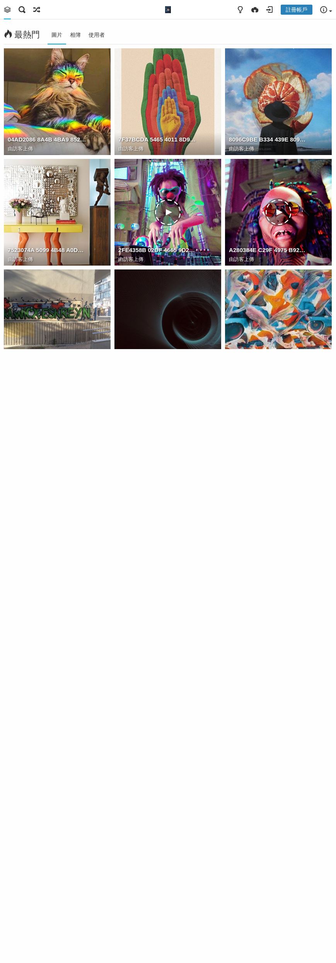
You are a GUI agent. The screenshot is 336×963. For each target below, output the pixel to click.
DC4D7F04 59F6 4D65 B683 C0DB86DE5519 (268, 692)
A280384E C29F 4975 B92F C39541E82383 (268, 250)
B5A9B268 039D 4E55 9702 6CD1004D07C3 (158, 802)
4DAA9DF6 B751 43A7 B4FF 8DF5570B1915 (47, 360)
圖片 (56, 35)
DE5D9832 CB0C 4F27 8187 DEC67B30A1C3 (47, 581)
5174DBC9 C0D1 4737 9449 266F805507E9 (158, 913)
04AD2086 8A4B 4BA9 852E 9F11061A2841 (47, 139)
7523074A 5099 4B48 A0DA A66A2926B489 (47, 250)
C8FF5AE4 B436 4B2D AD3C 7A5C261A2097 (47, 802)
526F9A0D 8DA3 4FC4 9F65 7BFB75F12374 (268, 471)
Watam (243, 480)
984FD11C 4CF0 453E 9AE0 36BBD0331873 (268, 802)
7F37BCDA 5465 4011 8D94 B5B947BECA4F (158, 139)
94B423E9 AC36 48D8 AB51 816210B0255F (47, 692)
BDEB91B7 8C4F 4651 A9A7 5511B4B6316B (268, 581)
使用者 (97, 35)
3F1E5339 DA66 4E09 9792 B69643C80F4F (268, 913)
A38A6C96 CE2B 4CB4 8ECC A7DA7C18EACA (47, 471)
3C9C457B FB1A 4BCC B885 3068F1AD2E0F (268, 360)
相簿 (75, 35)
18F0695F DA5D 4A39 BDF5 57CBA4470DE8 (158, 581)
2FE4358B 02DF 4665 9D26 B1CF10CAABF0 (158, 250)
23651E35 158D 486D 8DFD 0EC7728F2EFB (158, 692)
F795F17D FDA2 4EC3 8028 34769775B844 (158, 360)
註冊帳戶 (296, 10)
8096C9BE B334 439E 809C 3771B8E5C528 (268, 139)
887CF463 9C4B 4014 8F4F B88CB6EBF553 (158, 471)
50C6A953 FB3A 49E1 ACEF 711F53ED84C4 (47, 913)
